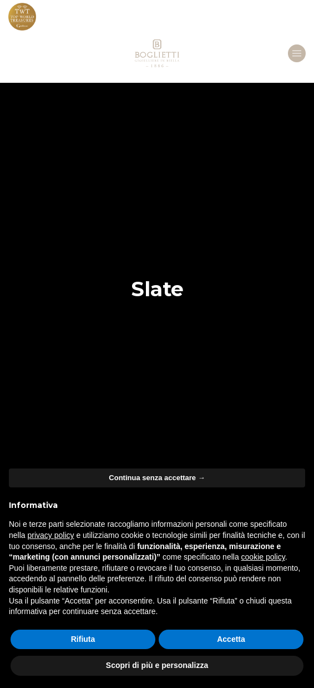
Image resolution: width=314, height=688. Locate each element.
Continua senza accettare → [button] (157, 477)
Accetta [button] (231, 639)
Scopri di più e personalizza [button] (157, 665)
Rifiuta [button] (83, 639)
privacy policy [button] (50, 535)
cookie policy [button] (263, 556)
